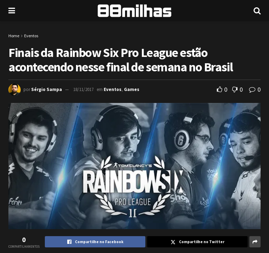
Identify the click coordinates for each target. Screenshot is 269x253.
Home (13, 35)
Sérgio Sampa (46, 89)
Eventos (31, 35)
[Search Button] (257, 10)
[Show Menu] (11, 10)
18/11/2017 (83, 89)
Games (131, 89)
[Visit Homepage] (134, 10)
